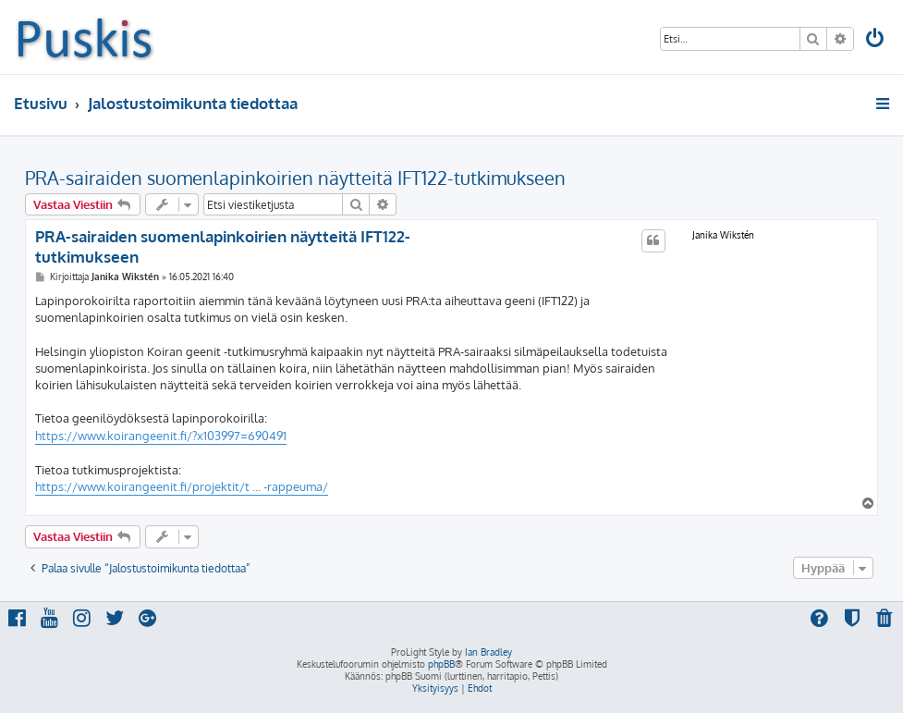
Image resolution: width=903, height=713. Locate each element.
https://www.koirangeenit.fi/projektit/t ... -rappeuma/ (181, 486)
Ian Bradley (488, 652)
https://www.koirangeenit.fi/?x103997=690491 (161, 435)
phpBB (441, 664)
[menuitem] (876, 40)
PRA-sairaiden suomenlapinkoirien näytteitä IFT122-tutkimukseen (295, 178)
